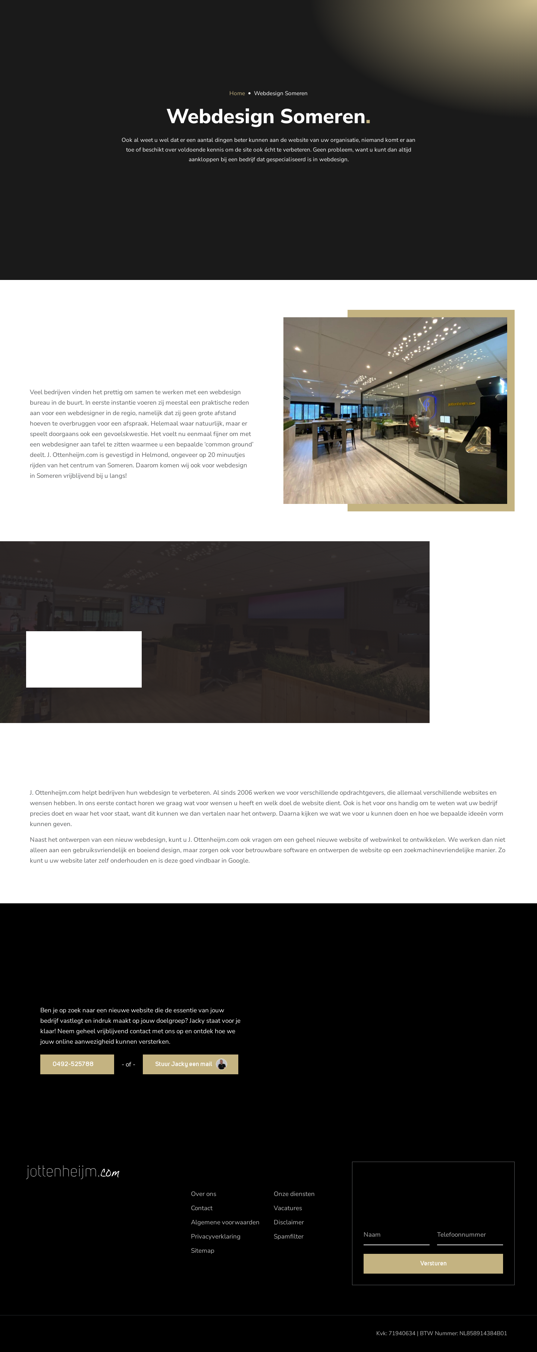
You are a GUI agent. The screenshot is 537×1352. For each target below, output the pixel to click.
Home (237, 93)
